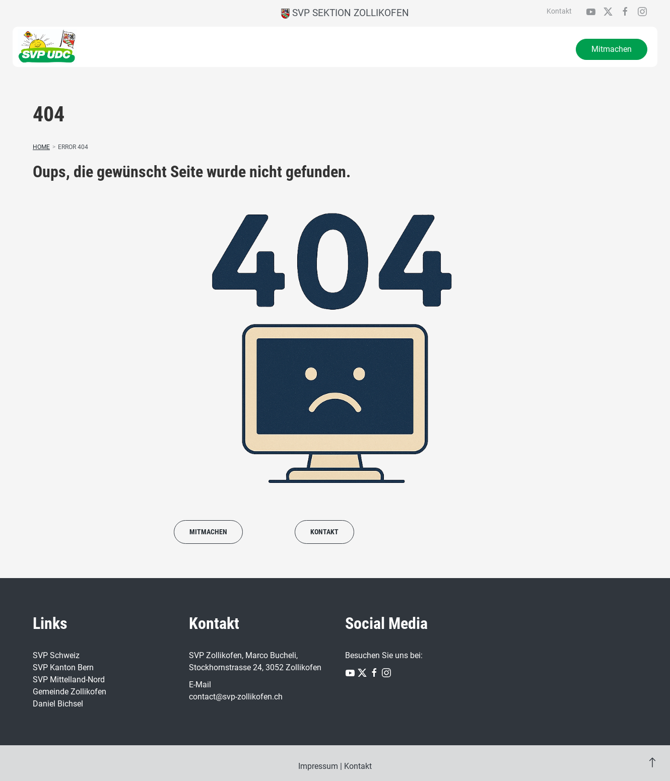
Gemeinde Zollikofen (69, 691)
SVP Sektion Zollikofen (345, 13)
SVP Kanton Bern (63, 667)
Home (41, 147)
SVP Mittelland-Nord (69, 679)
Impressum (318, 766)
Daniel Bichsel (58, 703)
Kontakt (559, 11)
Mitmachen (611, 49)
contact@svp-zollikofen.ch (236, 696)
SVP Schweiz (56, 655)
